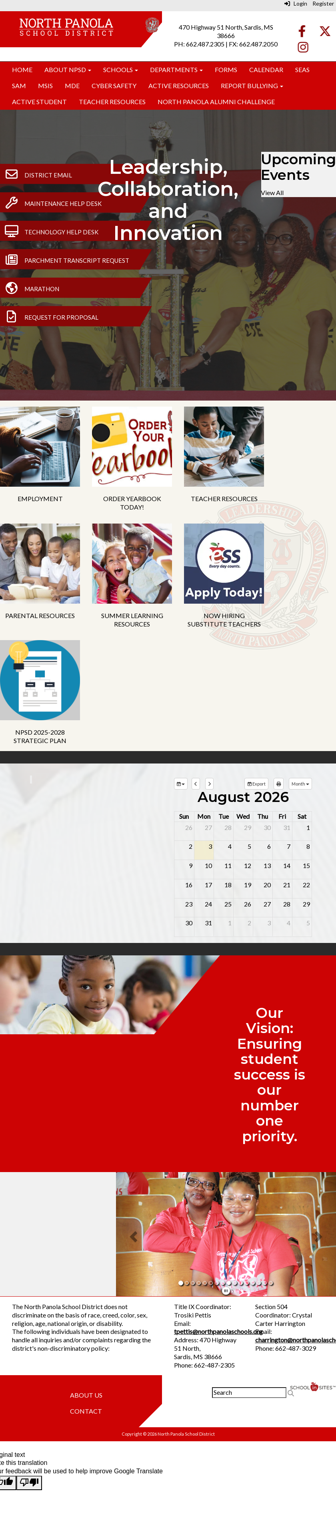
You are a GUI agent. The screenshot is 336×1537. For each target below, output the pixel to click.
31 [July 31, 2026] (286, 827)
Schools (120, 69)
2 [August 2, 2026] (190, 846)
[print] (279, 784)
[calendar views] (300, 784)
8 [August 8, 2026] (308, 846)
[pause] (226, 1290)
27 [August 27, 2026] (267, 904)
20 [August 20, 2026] (267, 884)
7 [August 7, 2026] (288, 846)
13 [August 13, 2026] (267, 865)
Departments (176, 69)
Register (323, 3)
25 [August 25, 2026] (228, 904)
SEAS (302, 69)
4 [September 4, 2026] (288, 923)
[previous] (196, 784)
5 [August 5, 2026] (249, 846)
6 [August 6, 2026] (269, 846)
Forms (226, 69)
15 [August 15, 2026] (306, 865)
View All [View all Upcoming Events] (272, 192)
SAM (19, 85)
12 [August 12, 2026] (247, 865)
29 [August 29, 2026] (306, 904)
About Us (86, 1395)
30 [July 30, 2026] (267, 827)
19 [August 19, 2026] (247, 884)
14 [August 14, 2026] (286, 865)
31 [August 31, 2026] (208, 923)
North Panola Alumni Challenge (216, 101)
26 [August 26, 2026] (247, 904)
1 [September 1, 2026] (230, 923)
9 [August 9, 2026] (190, 865)
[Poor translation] (29, 1483)
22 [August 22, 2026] (306, 884)
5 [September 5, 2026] (308, 923)
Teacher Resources (112, 101)
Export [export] (256, 783)
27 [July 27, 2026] (208, 827)
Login (295, 3)
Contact (86, 1411)
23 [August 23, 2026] (188, 904)
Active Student (39, 101)
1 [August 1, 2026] (308, 827)
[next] (209, 784)
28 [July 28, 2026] (228, 827)
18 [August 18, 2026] (228, 884)
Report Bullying (252, 85)
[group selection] (181, 784)
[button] (132, 1234)
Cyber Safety (114, 85)
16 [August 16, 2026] (188, 884)
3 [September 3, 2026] (269, 923)
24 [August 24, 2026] (208, 904)
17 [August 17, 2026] (208, 884)
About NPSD (67, 69)
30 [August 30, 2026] (188, 923)
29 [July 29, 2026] (247, 827)
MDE (72, 85)
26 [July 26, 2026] (188, 827)
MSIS (45, 85)
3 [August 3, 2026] (210, 846)
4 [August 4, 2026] (230, 846)
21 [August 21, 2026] (286, 884)
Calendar (266, 69)
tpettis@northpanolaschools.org (218, 1331)
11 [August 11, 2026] (228, 865)
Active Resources (178, 85)
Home (22, 69)
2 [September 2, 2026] (249, 923)
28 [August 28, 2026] (286, 904)
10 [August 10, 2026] (208, 865)
